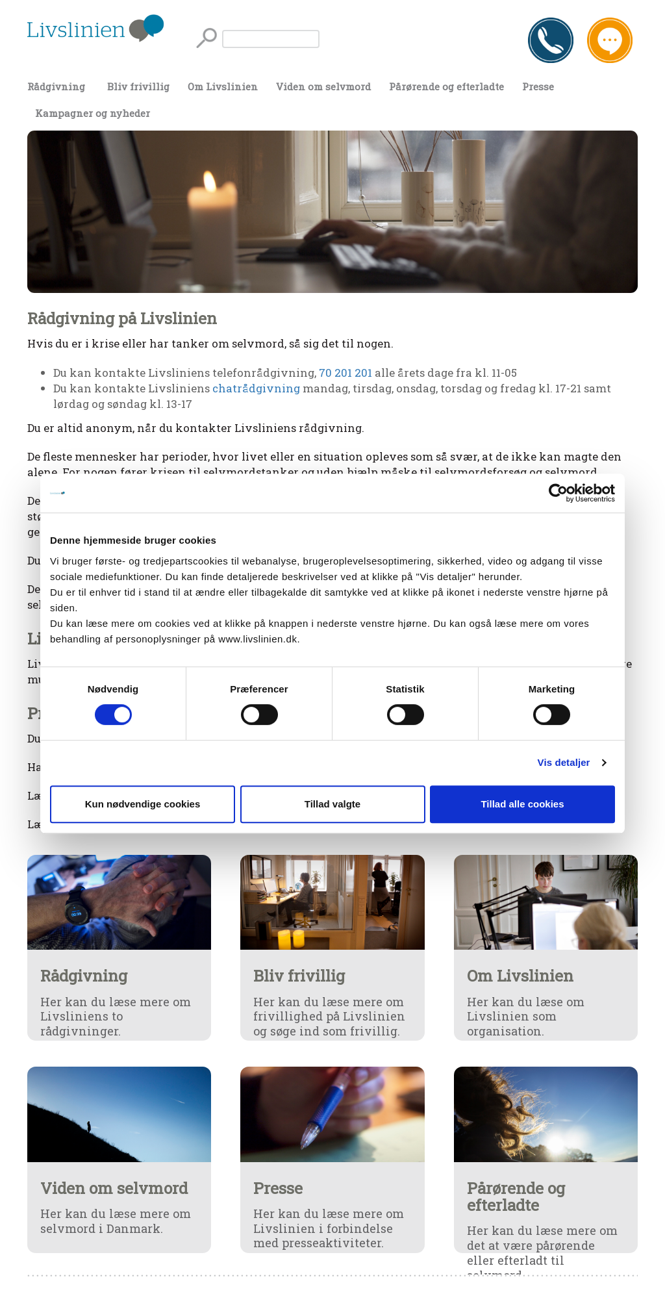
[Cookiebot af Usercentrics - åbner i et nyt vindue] (558, 493)
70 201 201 (345, 372)
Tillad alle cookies (522, 803)
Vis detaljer (564, 762)
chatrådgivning (256, 388)
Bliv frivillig (138, 86)
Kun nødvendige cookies (143, 803)
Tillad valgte (332, 803)
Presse (538, 86)
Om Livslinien (223, 86)
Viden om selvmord (323, 86)
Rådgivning (56, 86)
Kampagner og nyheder (92, 113)
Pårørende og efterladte (446, 86)
